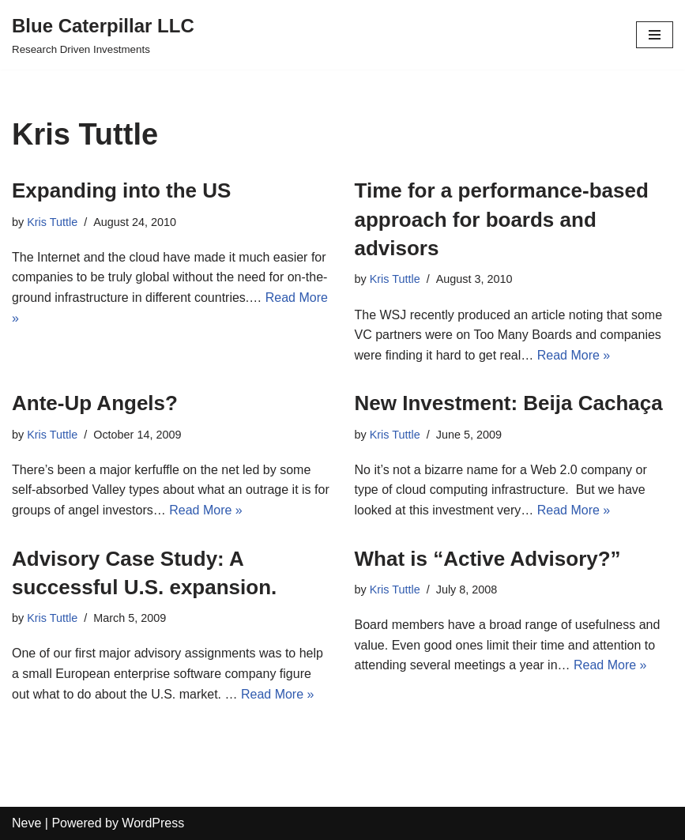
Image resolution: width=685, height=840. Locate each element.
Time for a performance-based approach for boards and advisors (502, 219)
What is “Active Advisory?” (488, 559)
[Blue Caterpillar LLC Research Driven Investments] (103, 34)
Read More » (574, 355)
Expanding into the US (121, 190)
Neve (26, 823)
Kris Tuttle (52, 222)
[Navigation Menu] (654, 34)
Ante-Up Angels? (95, 403)
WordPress (153, 823)
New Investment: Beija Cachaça (509, 403)
